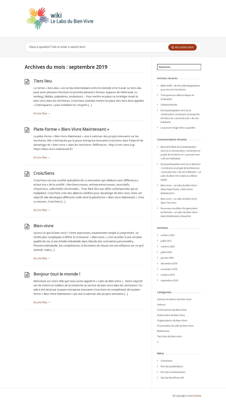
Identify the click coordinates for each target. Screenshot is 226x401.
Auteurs (161, 304)
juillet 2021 (166, 240)
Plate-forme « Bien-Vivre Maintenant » (71, 129)
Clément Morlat (169, 104)
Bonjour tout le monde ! (57, 274)
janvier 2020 (167, 257)
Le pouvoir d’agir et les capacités (178, 127)
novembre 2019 (169, 269)
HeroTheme (195, 395)
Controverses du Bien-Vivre (172, 309)
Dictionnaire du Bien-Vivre (171, 315)
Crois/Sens (44, 173)
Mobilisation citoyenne (179, 216)
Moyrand (165, 146)
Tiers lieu (43, 81)
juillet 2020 (166, 252)
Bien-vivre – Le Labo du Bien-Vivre (179, 185)
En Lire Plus (42, 113)
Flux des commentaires (173, 372)
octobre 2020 (167, 246)
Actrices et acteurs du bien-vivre (174, 299)
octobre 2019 (167, 274)
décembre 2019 (169, 263)
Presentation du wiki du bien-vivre (175, 325)
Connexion (166, 360)
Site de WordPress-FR (172, 377)
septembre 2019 (169, 280)
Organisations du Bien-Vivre (172, 320)
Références (163, 331)
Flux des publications (172, 366)
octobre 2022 (167, 235)
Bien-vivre (43, 225)
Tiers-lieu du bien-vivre (169, 336)
